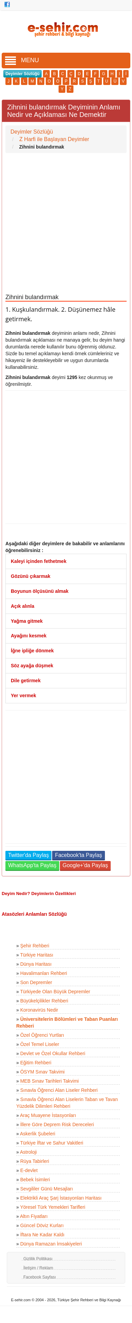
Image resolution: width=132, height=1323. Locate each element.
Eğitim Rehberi (35, 1062)
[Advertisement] (63, 223)
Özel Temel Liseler (39, 1044)
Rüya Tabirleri (34, 1161)
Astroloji (28, 1152)
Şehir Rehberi (34, 945)
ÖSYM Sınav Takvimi (42, 1072)
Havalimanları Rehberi (43, 973)
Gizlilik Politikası (37, 1258)
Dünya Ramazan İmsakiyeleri (51, 1244)
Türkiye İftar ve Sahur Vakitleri (51, 1143)
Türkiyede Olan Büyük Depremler (55, 991)
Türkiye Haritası (36, 955)
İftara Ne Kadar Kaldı (42, 1234)
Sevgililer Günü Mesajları (46, 1188)
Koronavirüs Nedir (39, 1010)
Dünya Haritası (36, 964)
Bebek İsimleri (35, 1179)
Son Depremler (36, 982)
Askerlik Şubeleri (37, 1133)
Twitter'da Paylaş (28, 855)
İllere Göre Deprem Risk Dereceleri (57, 1124)
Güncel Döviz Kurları (42, 1225)
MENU (22, 60)
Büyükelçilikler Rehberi (44, 1000)
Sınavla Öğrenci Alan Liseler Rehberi (59, 1090)
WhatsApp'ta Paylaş (32, 865)
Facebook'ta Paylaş (78, 855)
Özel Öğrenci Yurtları (42, 1035)
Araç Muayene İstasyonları (48, 1115)
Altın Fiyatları (34, 1216)
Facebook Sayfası (39, 1277)
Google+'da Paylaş (85, 865)
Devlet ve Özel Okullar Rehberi (52, 1053)
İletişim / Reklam (38, 1268)
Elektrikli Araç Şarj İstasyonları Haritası (61, 1198)
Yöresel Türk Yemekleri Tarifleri (52, 1207)
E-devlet (29, 1170)
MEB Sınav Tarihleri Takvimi (49, 1081)
